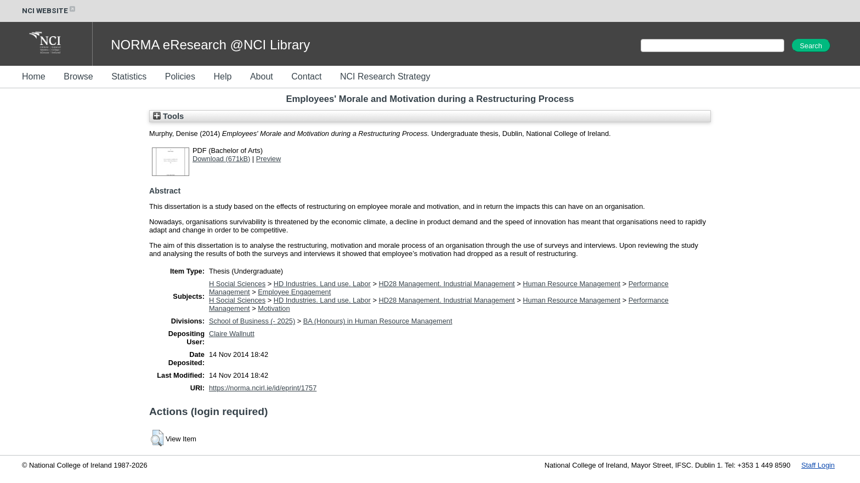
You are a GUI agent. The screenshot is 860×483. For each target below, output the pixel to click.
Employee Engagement (294, 292)
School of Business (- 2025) (252, 321)
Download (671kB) (221, 159)
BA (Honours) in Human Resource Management (377, 321)
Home (34, 76)
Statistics (128, 76)
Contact (306, 76)
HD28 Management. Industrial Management (446, 284)
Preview (268, 159)
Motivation (274, 308)
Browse (78, 76)
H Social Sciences (237, 284)
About (261, 76)
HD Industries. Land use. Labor (322, 284)
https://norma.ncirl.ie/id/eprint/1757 (262, 388)
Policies (180, 76)
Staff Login (818, 465)
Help (222, 76)
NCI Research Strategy (385, 76)
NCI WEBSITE (49, 11)
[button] (157, 438)
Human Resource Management (571, 284)
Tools (168, 116)
